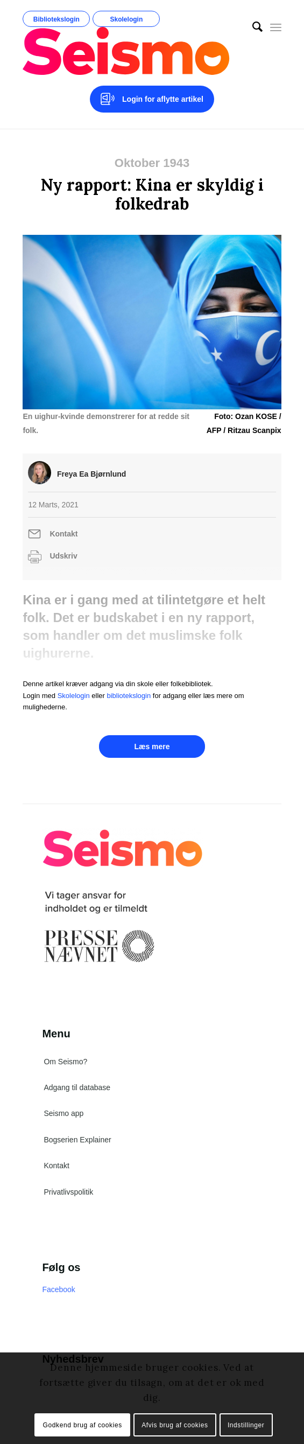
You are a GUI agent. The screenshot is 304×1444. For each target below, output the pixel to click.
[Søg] (252, 26)
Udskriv (63, 556)
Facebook (58, 1289)
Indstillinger (246, 1425)
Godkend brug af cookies (82, 1425)
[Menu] (275, 27)
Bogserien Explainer (77, 1139)
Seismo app (63, 1113)
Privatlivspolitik (68, 1192)
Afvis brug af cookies (175, 1425)
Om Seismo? (65, 1061)
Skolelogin (126, 19)
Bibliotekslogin (56, 19)
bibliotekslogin (129, 696)
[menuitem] (252, 26)
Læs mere (151, 746)
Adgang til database (77, 1087)
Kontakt (63, 533)
